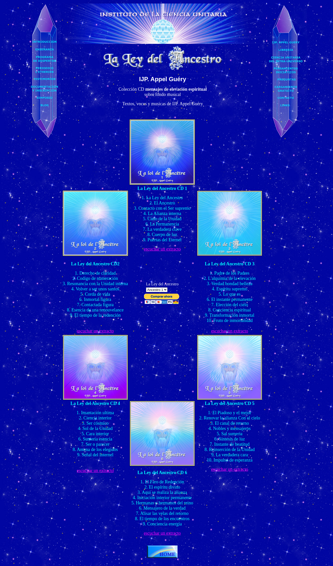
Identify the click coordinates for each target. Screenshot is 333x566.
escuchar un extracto (162, 249)
